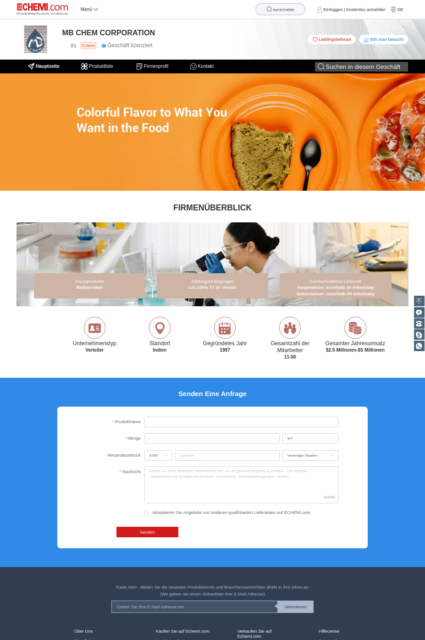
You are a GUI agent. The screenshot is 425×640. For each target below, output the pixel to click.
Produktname (128, 421)
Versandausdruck (124, 455)
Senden (147, 532)
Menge (134, 438)
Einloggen (332, 9)
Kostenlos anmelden (366, 9)
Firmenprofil (152, 66)
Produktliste (98, 66)
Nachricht (131, 471)
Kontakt (202, 66)
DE (400, 9)
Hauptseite (44, 66)
